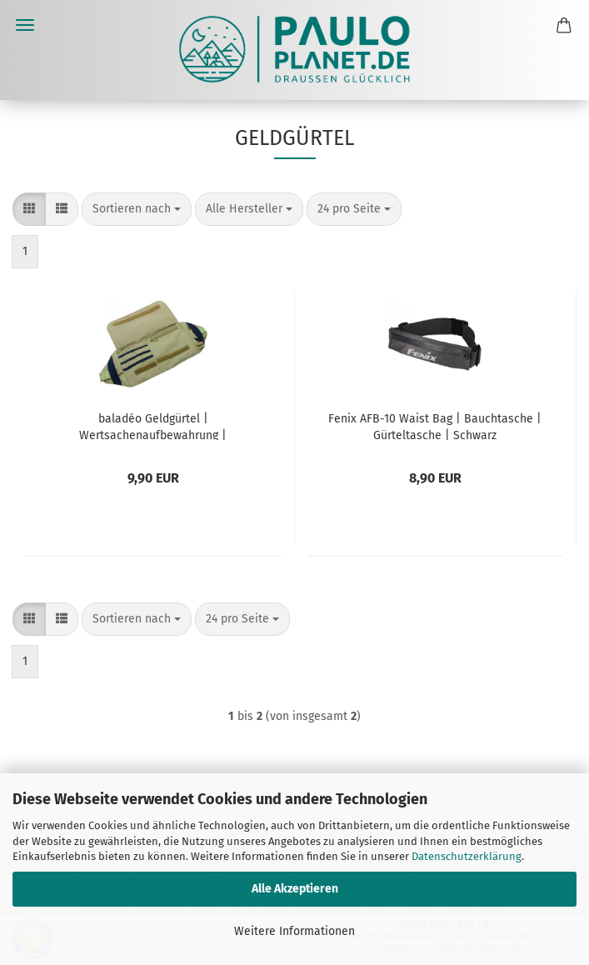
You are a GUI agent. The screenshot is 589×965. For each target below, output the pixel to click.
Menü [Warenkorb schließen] (25, 25)
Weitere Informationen (294, 931)
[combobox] (137, 209)
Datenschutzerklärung (467, 856)
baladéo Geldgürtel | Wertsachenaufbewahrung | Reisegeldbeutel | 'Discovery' (153, 426)
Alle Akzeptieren (295, 889)
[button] (29, 209)
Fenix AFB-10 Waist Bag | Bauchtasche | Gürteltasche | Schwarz (435, 426)
